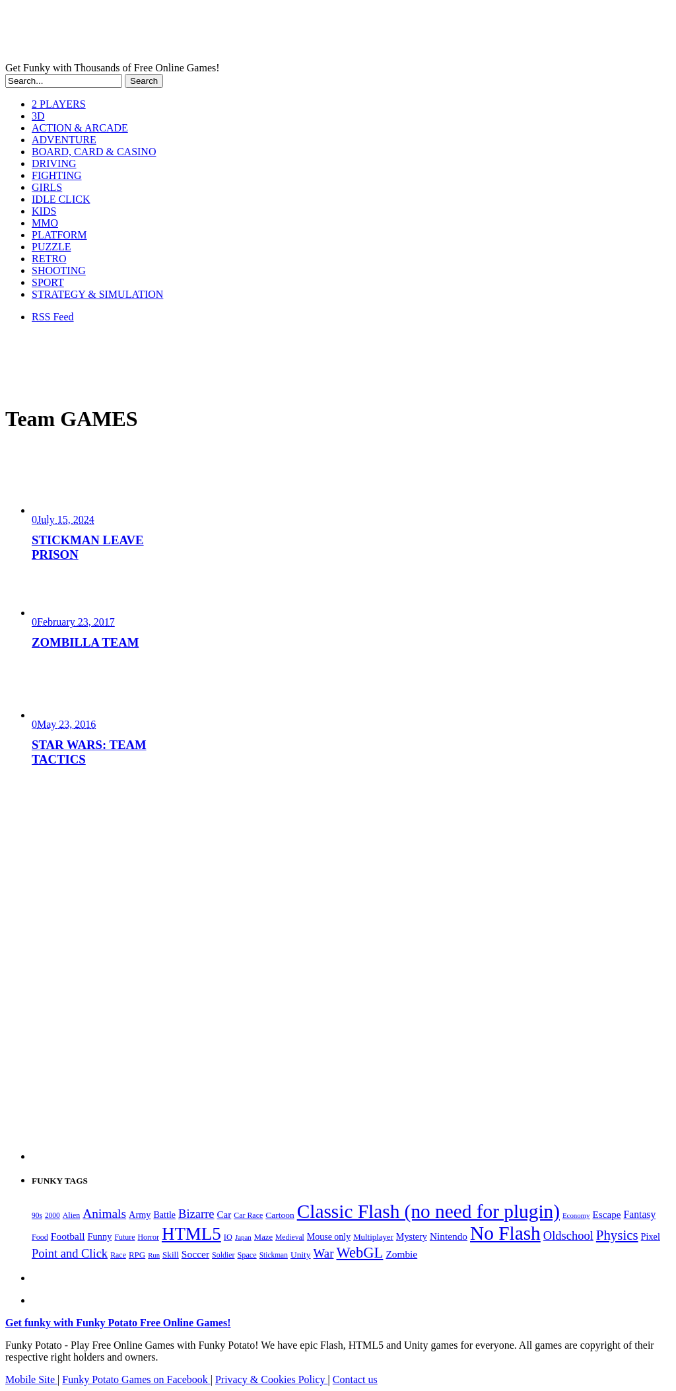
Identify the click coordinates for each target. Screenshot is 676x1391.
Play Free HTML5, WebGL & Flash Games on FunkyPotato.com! (229, 33)
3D (38, 116)
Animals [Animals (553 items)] (104, 1214)
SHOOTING (59, 270)
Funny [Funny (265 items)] (100, 1236)
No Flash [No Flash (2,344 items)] (505, 1233)
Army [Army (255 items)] (140, 1214)
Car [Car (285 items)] (224, 1214)
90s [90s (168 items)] (37, 1215)
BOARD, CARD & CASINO (94, 151)
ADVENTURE (64, 139)
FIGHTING (57, 175)
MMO (45, 223)
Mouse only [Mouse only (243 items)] (329, 1237)
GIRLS (47, 187)
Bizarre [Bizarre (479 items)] (196, 1214)
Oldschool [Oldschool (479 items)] (568, 1235)
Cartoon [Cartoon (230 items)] (279, 1215)
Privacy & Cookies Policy (271, 1379)
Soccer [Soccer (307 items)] (195, 1254)
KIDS (44, 211)
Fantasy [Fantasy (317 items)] (640, 1214)
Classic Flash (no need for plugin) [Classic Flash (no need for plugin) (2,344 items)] (428, 1211)
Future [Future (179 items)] (124, 1237)
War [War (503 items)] (324, 1253)
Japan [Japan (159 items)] (243, 1237)
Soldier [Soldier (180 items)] (223, 1255)
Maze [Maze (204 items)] (263, 1237)
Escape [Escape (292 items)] (606, 1214)
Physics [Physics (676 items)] (617, 1235)
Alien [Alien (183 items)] (71, 1215)
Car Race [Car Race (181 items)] (248, 1215)
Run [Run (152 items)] (154, 1255)
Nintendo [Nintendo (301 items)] (448, 1236)
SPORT (48, 282)
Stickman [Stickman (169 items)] (273, 1255)
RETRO (49, 258)
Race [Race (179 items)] (118, 1255)
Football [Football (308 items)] (68, 1236)
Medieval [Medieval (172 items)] (289, 1237)
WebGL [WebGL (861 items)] (359, 1252)
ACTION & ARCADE (80, 127)
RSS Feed (53, 316)
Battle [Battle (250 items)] (164, 1214)
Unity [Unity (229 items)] (300, 1255)
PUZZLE (51, 246)
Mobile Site (31, 1379)
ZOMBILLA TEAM (85, 642)
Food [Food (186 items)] (40, 1237)
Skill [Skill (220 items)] (170, 1255)
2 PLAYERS (59, 104)
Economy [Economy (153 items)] (576, 1215)
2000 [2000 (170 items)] (52, 1215)
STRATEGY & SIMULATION (97, 294)
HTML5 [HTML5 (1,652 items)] (191, 1234)
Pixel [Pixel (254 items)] (650, 1236)
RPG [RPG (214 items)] (137, 1255)
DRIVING (54, 163)
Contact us (355, 1379)
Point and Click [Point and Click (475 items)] (70, 1253)
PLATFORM (59, 234)
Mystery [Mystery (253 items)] (411, 1236)
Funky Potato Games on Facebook (136, 1379)
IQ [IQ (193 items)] (228, 1237)
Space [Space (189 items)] (246, 1255)
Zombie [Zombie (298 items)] (401, 1254)
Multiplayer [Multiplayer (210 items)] (373, 1237)
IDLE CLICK (61, 199)
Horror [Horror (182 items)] (148, 1237)
